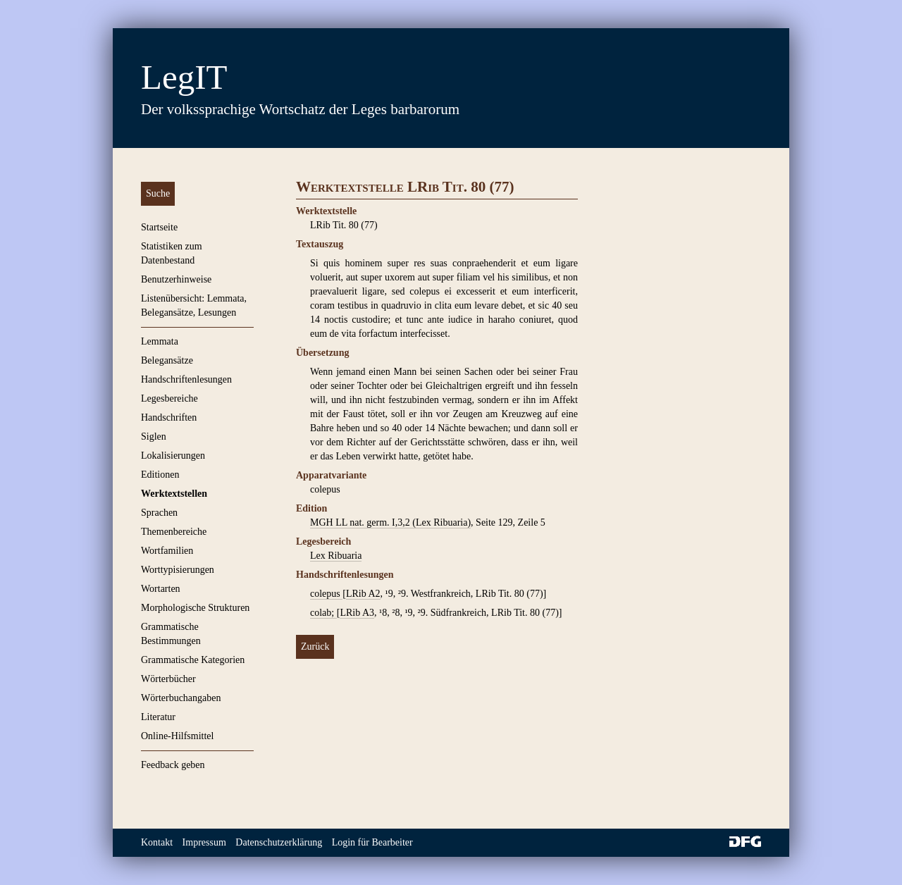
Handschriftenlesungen (186, 379)
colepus (326, 593)
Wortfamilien (167, 550)
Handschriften (169, 417)
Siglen (153, 436)
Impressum (204, 842)
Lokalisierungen (173, 455)
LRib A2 (363, 593)
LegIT (184, 77)
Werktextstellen (174, 493)
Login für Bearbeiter (372, 842)
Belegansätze (167, 360)
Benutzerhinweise (176, 279)
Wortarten (160, 588)
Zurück (315, 646)
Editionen (160, 474)
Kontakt (157, 842)
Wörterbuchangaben (181, 698)
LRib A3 (357, 612)
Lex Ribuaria (336, 555)
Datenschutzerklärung (278, 842)
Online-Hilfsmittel (177, 736)
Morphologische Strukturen (195, 607)
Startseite (159, 227)
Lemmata (159, 341)
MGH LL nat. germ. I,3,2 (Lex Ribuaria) (390, 522)
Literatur (158, 717)
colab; (323, 612)
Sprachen (159, 512)
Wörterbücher (168, 679)
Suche (158, 193)
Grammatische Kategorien (193, 660)
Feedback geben (173, 765)
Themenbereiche (173, 531)
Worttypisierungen (177, 569)
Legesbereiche (169, 398)
